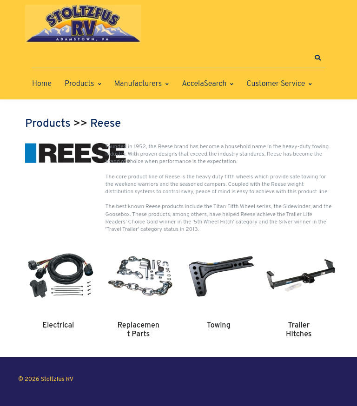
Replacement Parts (138, 330)
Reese (105, 124)
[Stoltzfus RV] (83, 24)
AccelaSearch (204, 84)
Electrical (58, 325)
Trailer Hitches (298, 330)
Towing (219, 325)
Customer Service (275, 84)
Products (79, 84)
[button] (317, 58)
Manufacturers (138, 84)
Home (42, 84)
